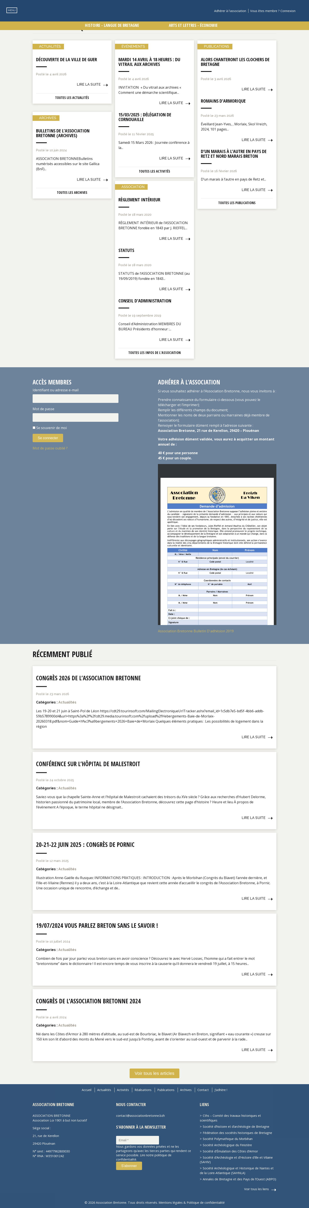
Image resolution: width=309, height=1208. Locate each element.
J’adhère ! (221, 1090)
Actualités (104, 1090)
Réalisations (143, 1090)
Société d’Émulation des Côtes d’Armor (230, 1151)
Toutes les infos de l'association (154, 352)
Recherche (301, 11)
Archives (186, 1090)
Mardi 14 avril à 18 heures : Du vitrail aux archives (149, 61)
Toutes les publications (237, 202)
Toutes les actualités (72, 97)
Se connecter (48, 438)
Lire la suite (89, 84)
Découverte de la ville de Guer (66, 59)
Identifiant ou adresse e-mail (56, 390)
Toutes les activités (154, 171)
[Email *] (137, 1140)
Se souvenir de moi (51, 427)
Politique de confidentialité (206, 1202)
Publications (165, 1090)
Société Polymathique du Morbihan (228, 1139)
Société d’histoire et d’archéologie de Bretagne (236, 1127)
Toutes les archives (72, 192)
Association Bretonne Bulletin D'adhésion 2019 (196, 631)
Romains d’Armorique (223, 100)
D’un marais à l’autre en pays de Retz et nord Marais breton (234, 153)
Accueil (86, 1090)
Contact (203, 1090)
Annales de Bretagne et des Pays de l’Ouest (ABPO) (239, 1179)
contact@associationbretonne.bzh (140, 1116)
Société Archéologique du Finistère (227, 1145)
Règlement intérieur (139, 199)
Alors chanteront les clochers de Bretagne (235, 61)
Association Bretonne (154, 18)
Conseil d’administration (144, 300)
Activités (123, 1090)
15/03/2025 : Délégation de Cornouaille (144, 116)
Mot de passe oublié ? (50, 448)
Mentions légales (171, 1202)
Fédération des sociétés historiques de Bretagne (237, 1133)
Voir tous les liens (256, 1189)
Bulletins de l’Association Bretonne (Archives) (62, 132)
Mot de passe (43, 409)
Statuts (126, 250)
